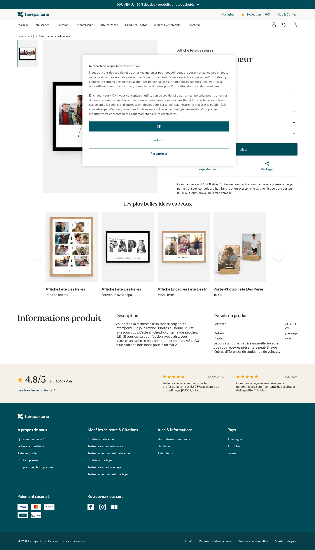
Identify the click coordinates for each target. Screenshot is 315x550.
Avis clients (165, 453)
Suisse (232, 453)
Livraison (164, 446)
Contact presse (28, 460)
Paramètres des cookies (215, 541)
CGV (188, 541)
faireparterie (33, 14)
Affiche (40, 36)
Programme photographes (35, 467)
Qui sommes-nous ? (31, 439)
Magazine (227, 14)
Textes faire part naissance (105, 446)
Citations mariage (100, 460)
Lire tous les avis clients (35, 390)
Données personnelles (253, 541)
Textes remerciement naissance (109, 453)
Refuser (159, 140)
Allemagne (235, 439)
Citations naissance (101, 439)
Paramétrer (159, 153)
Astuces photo (27, 453)
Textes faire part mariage (104, 467)
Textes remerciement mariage (108, 474)
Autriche (234, 446)
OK (159, 126)
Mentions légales (286, 541)
